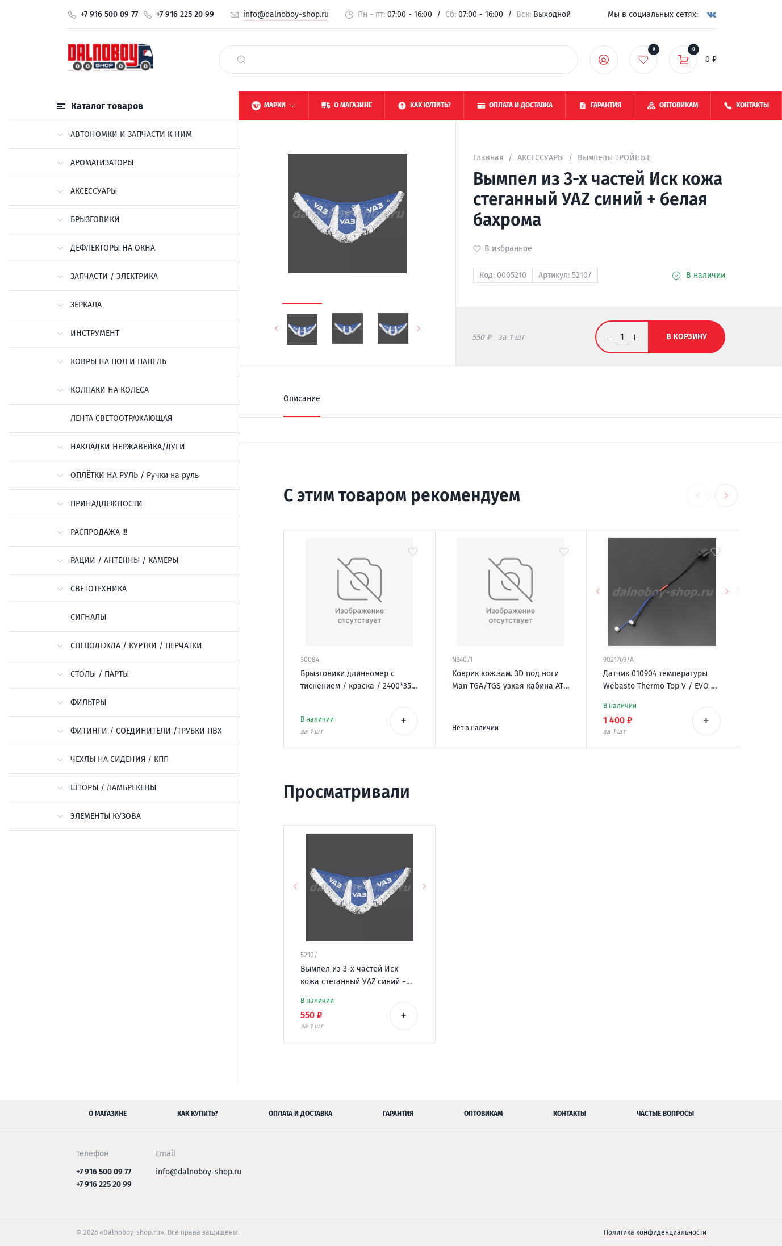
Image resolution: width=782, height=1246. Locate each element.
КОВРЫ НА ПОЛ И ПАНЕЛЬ (111, 361)
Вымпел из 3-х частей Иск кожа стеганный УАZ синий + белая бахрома (353, 976)
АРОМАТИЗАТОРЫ (95, 163)
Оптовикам (483, 1114)
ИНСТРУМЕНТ (88, 333)
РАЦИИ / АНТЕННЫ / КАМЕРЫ (117, 560)
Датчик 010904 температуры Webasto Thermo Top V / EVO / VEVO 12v (659, 681)
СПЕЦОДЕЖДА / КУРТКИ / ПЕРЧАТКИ (129, 646)
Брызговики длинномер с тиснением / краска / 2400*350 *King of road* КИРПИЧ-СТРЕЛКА (358, 681)
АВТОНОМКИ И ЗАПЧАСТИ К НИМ (124, 134)
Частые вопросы (665, 1114)
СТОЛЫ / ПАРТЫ (93, 674)
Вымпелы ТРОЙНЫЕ (614, 157)
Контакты (569, 1114)
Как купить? (197, 1114)
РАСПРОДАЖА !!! (92, 532)
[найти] (241, 60)
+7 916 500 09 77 (109, 14)
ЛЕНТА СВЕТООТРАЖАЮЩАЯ (121, 418)
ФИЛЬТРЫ (81, 702)
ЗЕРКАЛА (79, 305)
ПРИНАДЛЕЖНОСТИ (100, 504)
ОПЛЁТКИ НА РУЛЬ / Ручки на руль (128, 475)
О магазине (108, 1114)
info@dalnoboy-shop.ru (286, 14)
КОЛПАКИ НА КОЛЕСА (103, 390)
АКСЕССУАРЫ (87, 191)
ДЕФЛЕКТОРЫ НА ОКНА (106, 248)
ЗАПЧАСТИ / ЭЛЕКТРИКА (107, 276)
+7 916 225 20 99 (185, 14)
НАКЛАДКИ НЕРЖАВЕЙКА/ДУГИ (121, 447)
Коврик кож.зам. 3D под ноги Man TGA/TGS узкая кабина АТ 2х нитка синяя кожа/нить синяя (507, 681)
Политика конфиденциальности (655, 1232)
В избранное (508, 248)
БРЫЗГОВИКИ (88, 219)
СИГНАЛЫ (88, 617)
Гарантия (398, 1114)
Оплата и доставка (300, 1114)
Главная (488, 157)
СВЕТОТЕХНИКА (92, 589)
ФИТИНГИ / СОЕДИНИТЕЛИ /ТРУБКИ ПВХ (139, 731)
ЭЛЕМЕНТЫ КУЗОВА (99, 816)
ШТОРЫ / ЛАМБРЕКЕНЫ (106, 788)
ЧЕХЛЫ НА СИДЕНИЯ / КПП (113, 759)
